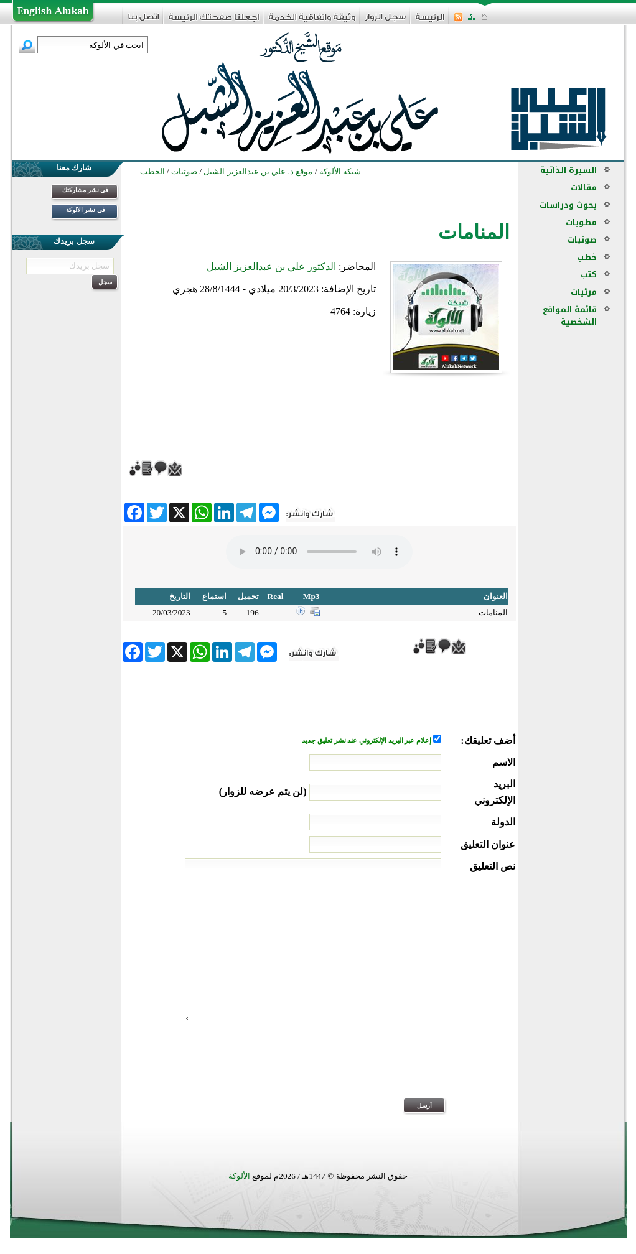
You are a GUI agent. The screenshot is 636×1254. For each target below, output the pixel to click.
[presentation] (420, 1068)
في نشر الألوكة (85, 210)
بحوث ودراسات (568, 205)
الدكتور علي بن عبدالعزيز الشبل (271, 266)
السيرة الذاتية (568, 170)
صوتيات (582, 240)
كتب (589, 274)
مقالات (584, 187)
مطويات (581, 222)
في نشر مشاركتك (85, 190)
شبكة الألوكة (340, 171)
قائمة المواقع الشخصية (570, 316)
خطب (587, 257)
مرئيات (584, 292)
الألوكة (239, 1176)
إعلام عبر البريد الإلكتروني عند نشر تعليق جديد (367, 740)
